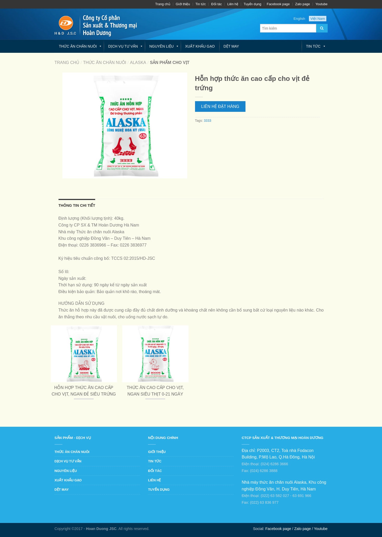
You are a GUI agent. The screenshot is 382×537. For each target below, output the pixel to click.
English (299, 19)
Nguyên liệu (161, 46)
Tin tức (201, 4)
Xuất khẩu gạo (200, 46)
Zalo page (302, 4)
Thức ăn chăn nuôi (78, 46)
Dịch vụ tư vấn (123, 46)
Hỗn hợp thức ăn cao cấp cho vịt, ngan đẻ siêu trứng (83, 391)
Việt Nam (317, 19)
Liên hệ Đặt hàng (220, 106)
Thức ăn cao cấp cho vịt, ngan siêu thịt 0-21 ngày (155, 391)
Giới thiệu (183, 4)
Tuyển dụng (252, 4)
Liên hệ (232, 4)
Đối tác (216, 4)
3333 (207, 120)
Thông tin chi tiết (77, 205)
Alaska (138, 62)
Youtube (321, 4)
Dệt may (231, 46)
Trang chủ (162, 4)
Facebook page (278, 4)
